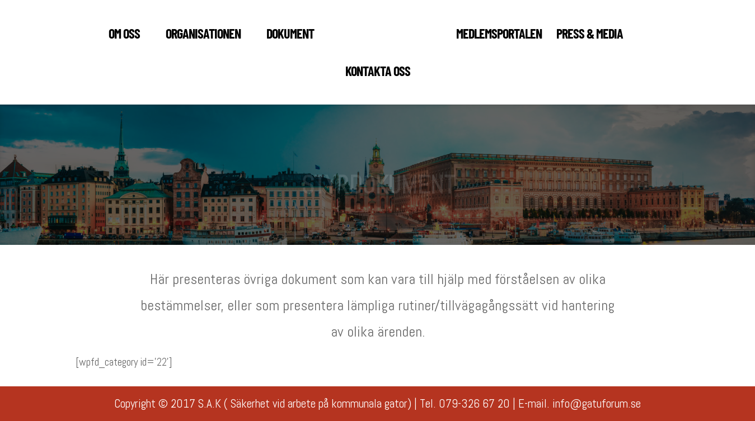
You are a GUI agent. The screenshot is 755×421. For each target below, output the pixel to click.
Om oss (124, 35)
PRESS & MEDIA (589, 35)
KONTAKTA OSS (377, 73)
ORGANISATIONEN (203, 35)
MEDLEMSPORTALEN (499, 35)
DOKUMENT (290, 35)
